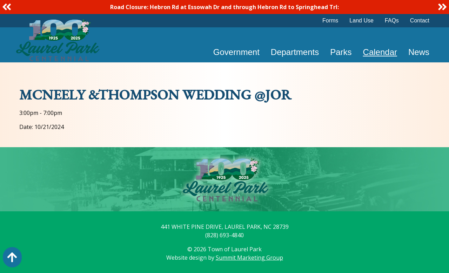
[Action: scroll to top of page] (12, 257)
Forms (330, 20)
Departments (295, 52)
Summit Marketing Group (249, 257)
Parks (340, 52)
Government (236, 52)
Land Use (361, 20)
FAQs (392, 20)
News (418, 52)
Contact (419, 20)
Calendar (380, 52)
